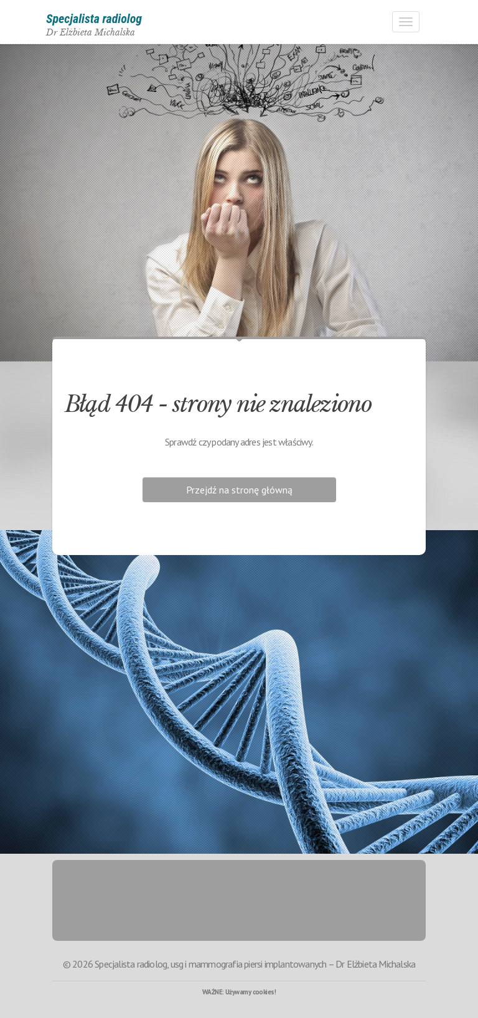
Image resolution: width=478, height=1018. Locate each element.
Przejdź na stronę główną (239, 489)
